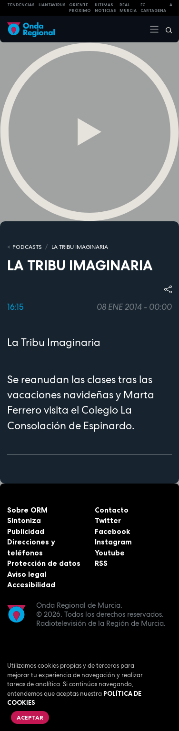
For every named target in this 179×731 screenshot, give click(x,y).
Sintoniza (24, 520)
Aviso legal (26, 574)
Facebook (112, 531)
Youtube (110, 552)
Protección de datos (43, 563)
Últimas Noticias (105, 7)
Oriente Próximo (80, 7)
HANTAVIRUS (52, 4)
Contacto (112, 509)
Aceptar (30, 717)
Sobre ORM (27, 509)
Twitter (108, 520)
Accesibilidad (31, 584)
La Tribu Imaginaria (79, 247)
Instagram (113, 541)
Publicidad (25, 531)
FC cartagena (153, 7)
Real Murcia (128, 7)
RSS (101, 563)
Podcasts (27, 247)
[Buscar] (165, 29)
